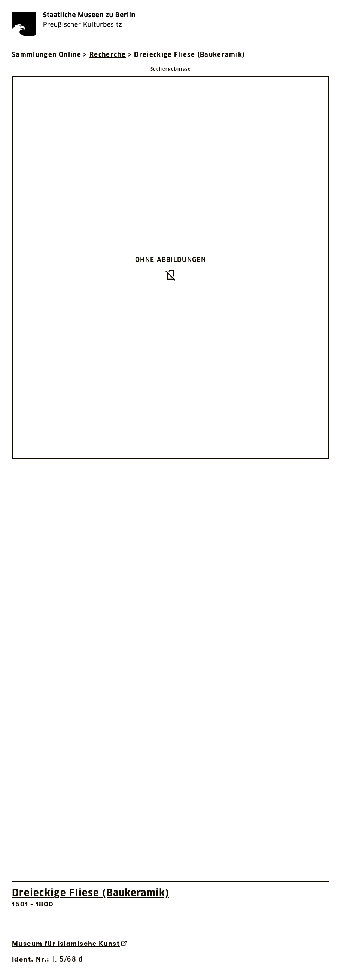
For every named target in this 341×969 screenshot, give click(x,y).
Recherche (107, 54)
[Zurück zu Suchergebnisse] (170, 68)
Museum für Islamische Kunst (69, 943)
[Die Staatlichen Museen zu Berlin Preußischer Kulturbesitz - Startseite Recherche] (73, 24)
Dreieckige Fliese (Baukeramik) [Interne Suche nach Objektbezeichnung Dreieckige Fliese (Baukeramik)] (90, 893)
